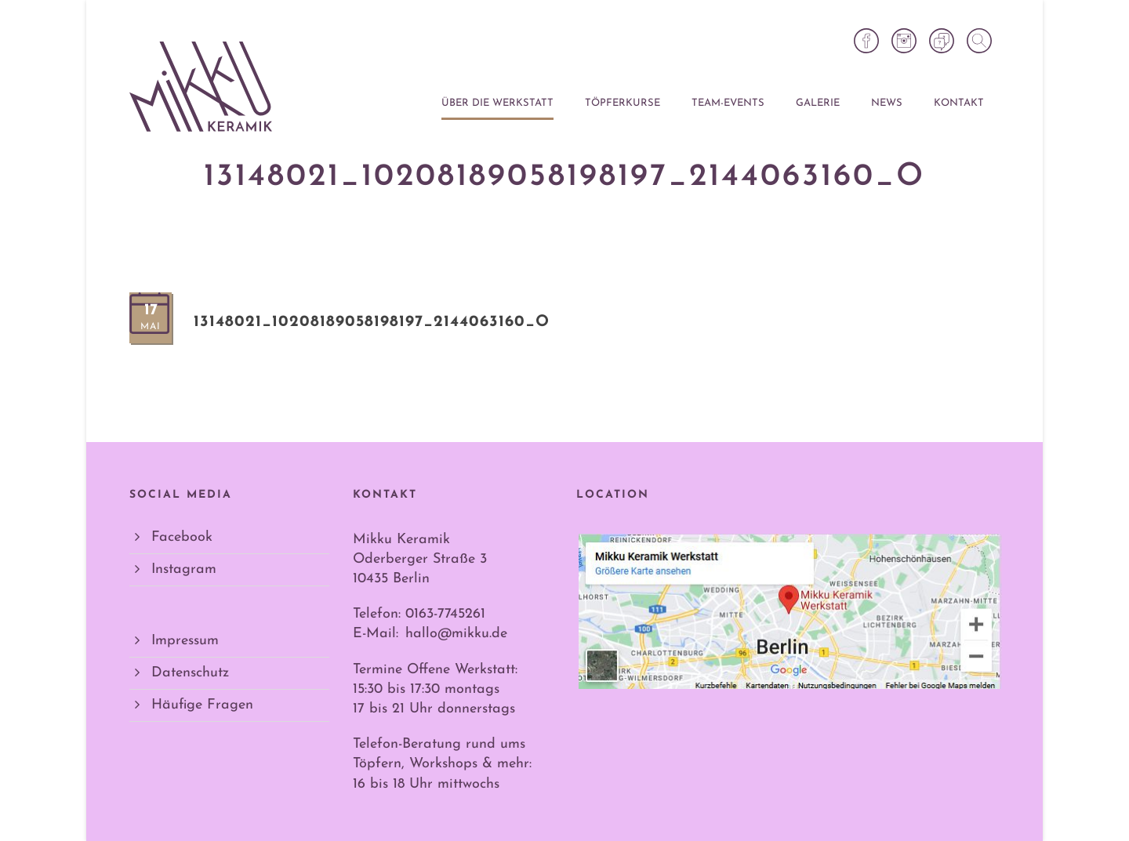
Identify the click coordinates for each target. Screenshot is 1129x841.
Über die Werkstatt (497, 103)
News (886, 103)
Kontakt (959, 103)
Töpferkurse (622, 103)
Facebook (181, 537)
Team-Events (728, 103)
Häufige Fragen (202, 705)
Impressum (185, 640)
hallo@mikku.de (456, 633)
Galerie (818, 103)
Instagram (183, 569)
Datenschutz (190, 672)
